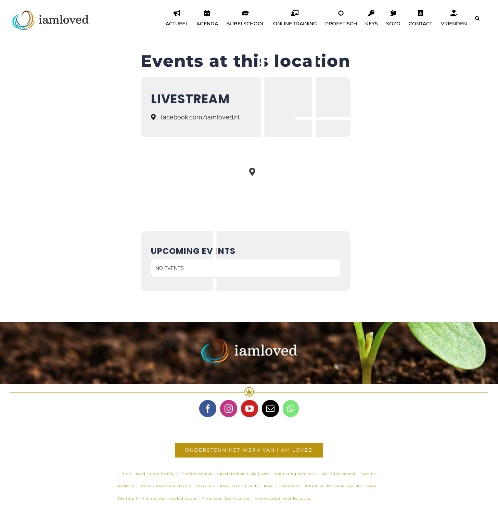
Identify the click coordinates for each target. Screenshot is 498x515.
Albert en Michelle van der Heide (340, 486)
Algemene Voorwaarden (226, 498)
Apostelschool (231, 474)
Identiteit (128, 498)
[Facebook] (207, 408)
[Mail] (270, 408)
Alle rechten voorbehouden (170, 498)
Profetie (126, 486)
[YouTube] (249, 408)
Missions (206, 486)
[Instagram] (228, 408)
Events (252, 486)
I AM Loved (134, 474)
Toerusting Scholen (294, 474)
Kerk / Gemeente (282, 486)
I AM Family (162, 474)
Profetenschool (197, 474)
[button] (477, 18)
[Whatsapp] (291, 408)
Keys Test (230, 486)
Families (368, 474)
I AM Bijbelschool (337, 474)
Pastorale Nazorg (174, 486)
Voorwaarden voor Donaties (283, 498)
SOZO (145, 486)
